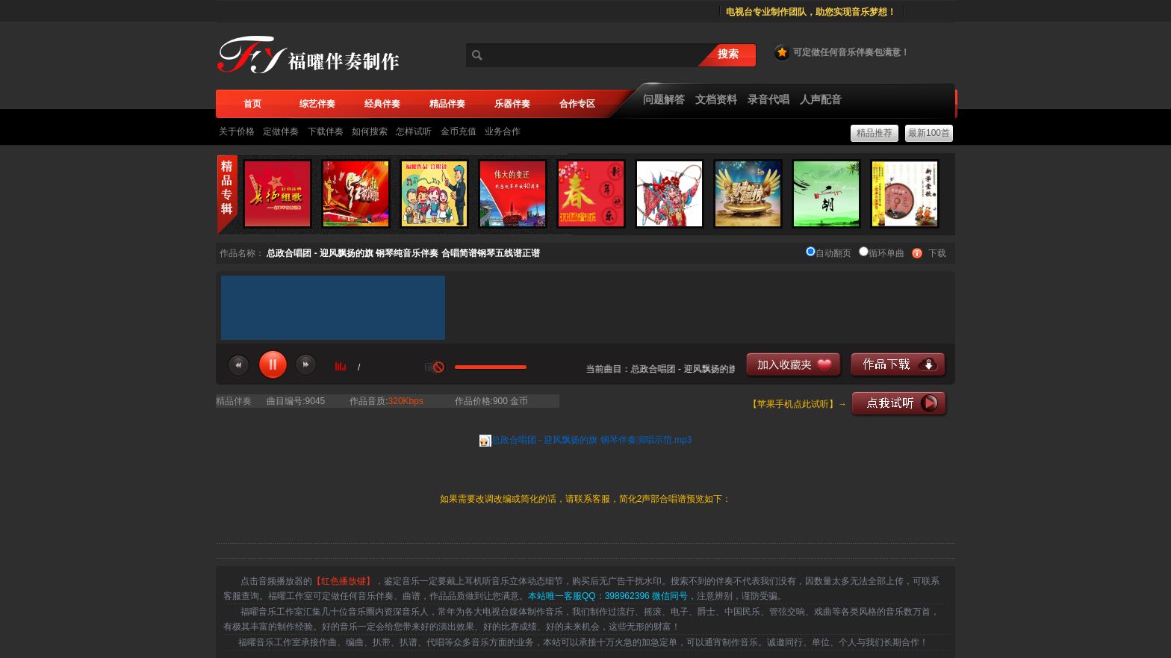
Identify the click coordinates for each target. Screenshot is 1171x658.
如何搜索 (370, 131)
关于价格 (237, 131)
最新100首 (929, 133)
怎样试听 (414, 131)
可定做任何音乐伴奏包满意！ (841, 52)
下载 (937, 253)
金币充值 (458, 131)
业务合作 (503, 131)
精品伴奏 (234, 401)
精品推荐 (874, 133)
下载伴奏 (326, 131)
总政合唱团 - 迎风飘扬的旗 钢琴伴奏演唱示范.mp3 (591, 440)
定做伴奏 (281, 131)
